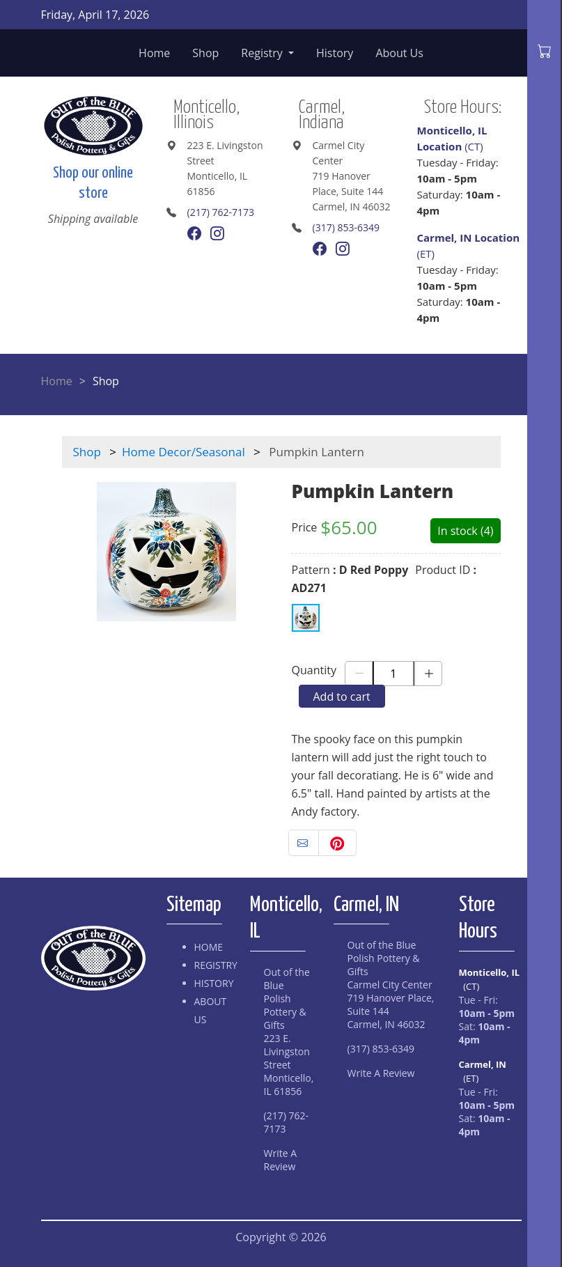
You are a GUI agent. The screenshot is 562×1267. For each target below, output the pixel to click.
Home (154, 53)
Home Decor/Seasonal (183, 452)
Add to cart (341, 696)
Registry (263, 53)
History (334, 53)
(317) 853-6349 (346, 227)
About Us (399, 53)
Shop (205, 53)
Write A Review (280, 1159)
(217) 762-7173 (220, 212)
